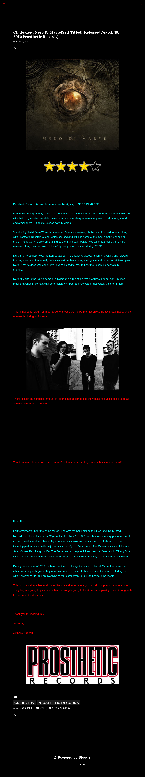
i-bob (83, 764)
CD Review (24, 703)
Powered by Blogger (72, 757)
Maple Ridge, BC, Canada (45, 708)
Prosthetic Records (58, 703)
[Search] (12, 3)
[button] (15, 48)
